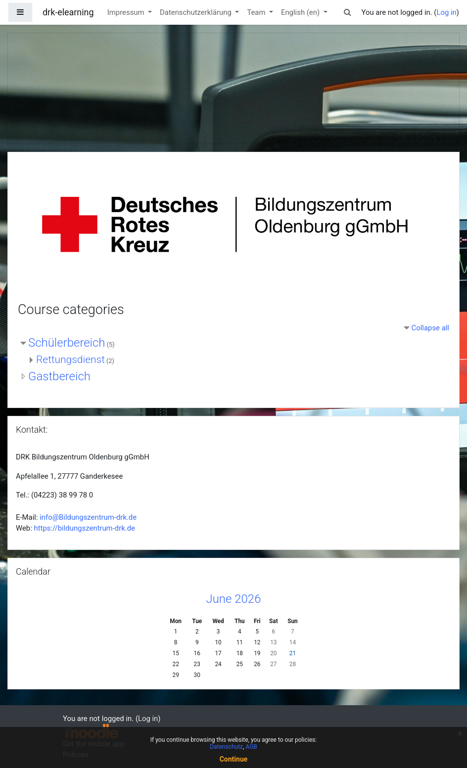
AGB (251, 746)
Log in (446, 12)
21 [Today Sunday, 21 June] (292, 653)
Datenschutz (226, 746)
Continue (234, 759)
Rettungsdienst (70, 359)
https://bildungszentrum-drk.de (84, 528)
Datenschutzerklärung (196, 12)
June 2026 (233, 599)
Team (257, 12)
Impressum (126, 12)
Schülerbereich (66, 343)
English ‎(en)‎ (301, 12)
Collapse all (430, 327)
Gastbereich (59, 376)
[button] (347, 12)
